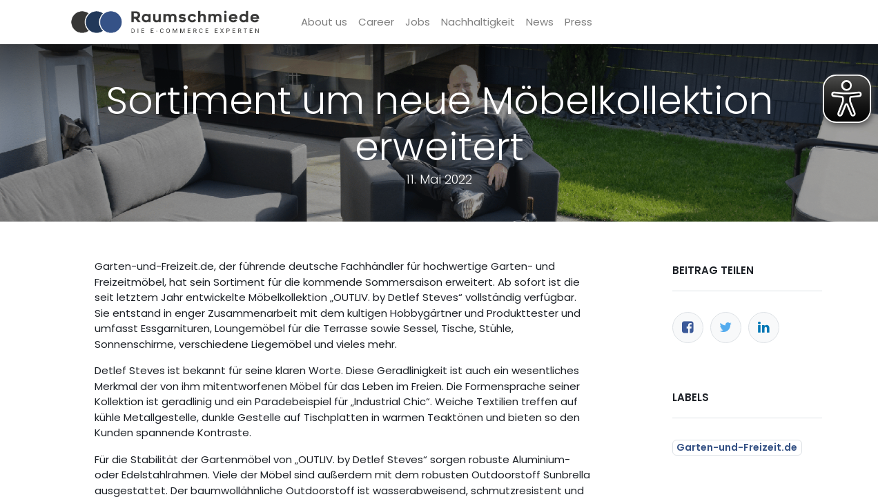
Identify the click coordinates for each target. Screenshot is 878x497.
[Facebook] (687, 327)
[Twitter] (725, 327)
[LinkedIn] (763, 327)
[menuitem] (324, 22)
